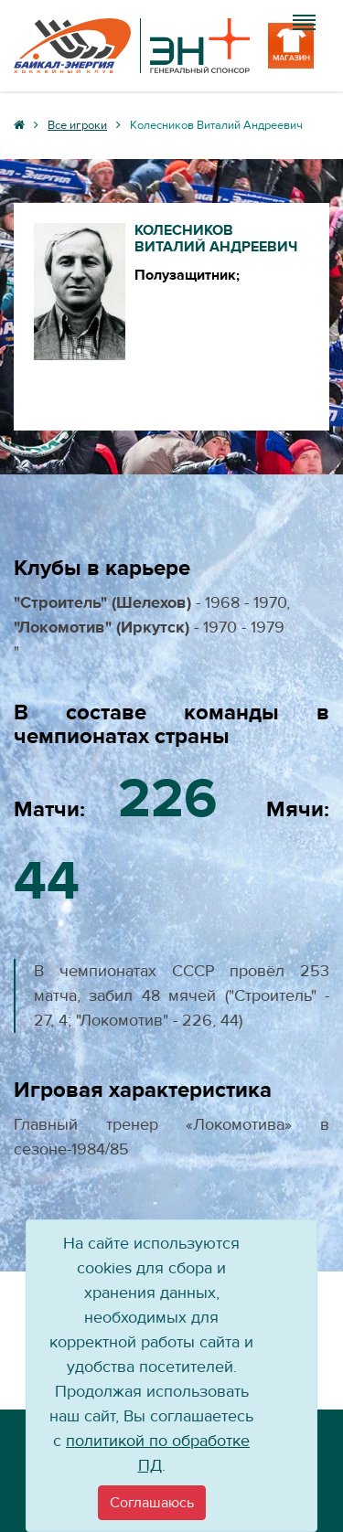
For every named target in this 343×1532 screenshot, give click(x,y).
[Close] (152, 1502)
